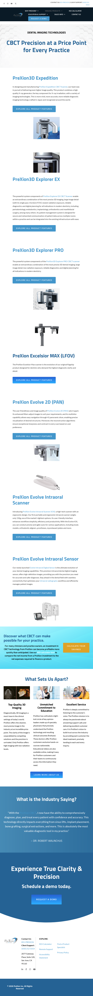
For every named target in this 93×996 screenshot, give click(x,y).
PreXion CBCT (28, 812)
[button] (4, 3)
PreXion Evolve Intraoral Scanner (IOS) (39, 511)
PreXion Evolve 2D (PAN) (38, 402)
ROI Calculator (45, 944)
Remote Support (46, 949)
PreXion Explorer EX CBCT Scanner (57, 196)
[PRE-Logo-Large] (18, 13)
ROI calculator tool (46, 652)
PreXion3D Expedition (35, 78)
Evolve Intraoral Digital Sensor (42, 567)
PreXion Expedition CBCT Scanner (53, 87)
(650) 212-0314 (28, 948)
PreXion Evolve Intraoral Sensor (46, 558)
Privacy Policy (63, 952)
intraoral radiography (49, 581)
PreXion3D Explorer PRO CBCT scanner (63, 261)
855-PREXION (64, 2)
